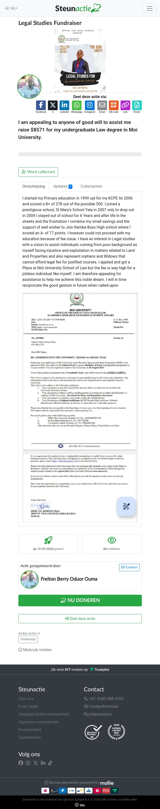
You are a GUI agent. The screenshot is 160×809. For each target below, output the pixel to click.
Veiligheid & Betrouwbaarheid (43, 714)
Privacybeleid (29, 729)
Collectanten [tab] (91, 186)
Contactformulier (101, 706)
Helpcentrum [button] (98, 714)
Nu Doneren (80, 600)
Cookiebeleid (29, 737)
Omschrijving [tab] (34, 186)
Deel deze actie (80, 618)
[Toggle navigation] (149, 8)
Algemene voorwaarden (38, 722)
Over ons (26, 698)
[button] (41, 107)
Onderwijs (28, 639)
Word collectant (38, 172)
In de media (28, 706)
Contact (129, 567)
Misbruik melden (35, 649)
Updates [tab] (63, 186)
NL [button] (12, 8)
